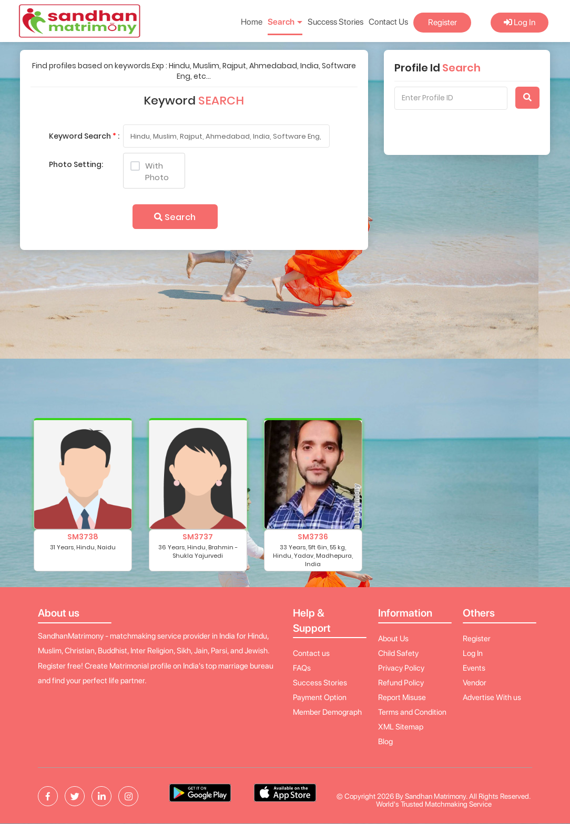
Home (251, 22)
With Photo (149, 171)
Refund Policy (401, 682)
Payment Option (320, 697)
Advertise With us (492, 697)
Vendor (474, 682)
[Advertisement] (192, 339)
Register (442, 22)
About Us (393, 638)
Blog (385, 741)
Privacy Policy (401, 668)
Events (474, 668)
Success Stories (335, 22)
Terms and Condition (412, 712)
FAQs (302, 668)
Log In (519, 22)
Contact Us (388, 22)
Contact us (311, 653)
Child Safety (398, 653)
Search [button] (285, 22)
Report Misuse (402, 697)
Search (175, 217)
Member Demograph (327, 712)
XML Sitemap (400, 727)
